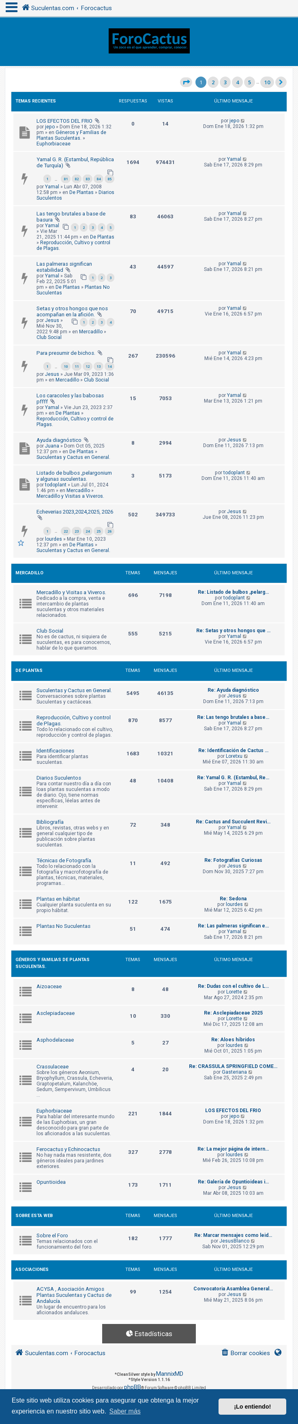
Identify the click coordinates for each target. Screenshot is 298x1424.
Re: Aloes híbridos (233, 1039)
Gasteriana (234, 1072)
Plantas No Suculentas (63, 926)
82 (77, 178)
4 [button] (237, 82)
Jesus (52, 320)
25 (98, 531)
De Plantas (81, 192)
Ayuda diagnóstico (58, 440)
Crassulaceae (52, 1067)
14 (109, 366)
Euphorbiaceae (53, 144)
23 (77, 531)
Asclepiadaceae (55, 1013)
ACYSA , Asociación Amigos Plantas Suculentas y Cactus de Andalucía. (73, 1295)
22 (66, 531)
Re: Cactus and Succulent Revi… (233, 822)
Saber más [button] (124, 1411)
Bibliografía (50, 822)
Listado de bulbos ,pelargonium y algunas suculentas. (74, 476)
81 (66, 178)
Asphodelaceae (55, 1040)
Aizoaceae (49, 986)
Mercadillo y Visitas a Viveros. (70, 496)
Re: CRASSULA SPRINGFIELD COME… (233, 1066)
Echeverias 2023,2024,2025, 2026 (74, 512)
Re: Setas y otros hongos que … (233, 630)
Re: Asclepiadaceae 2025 (233, 1013)
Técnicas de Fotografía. (64, 860)
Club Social (49, 337)
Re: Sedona (233, 899)
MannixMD (169, 1373)
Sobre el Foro (52, 1235)
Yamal (52, 187)
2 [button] (213, 82)
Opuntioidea (51, 1182)
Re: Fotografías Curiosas (233, 860)
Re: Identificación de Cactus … (233, 750)
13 (98, 366)
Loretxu (234, 756)
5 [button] (249, 82)
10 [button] (267, 82)
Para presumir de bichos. (65, 353)
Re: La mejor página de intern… (233, 1149)
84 (98, 178)
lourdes (53, 539)
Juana (52, 446)
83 (88, 178)
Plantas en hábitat (58, 899)
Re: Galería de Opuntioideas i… (233, 1182)
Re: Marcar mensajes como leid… (233, 1235)
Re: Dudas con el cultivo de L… (233, 986)
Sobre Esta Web (34, 1215)
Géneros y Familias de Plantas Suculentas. (71, 135)
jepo (50, 127)
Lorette (234, 992)
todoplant (55, 485)
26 (109, 531)
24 (88, 531)
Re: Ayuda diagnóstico (233, 690)
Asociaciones (32, 1269)
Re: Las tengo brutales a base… (233, 717)
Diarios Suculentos (58, 778)
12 (88, 366)
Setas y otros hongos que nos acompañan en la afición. (72, 311)
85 (109, 178)
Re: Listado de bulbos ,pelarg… (233, 592)
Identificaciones (55, 751)
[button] (186, 82)
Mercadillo (91, 332)
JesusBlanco (234, 1241)
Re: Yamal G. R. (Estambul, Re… (233, 777)
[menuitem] (245, 1353)
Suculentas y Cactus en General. (73, 457)
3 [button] (225, 82)
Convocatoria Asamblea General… (233, 1289)
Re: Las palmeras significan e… (233, 926)
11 (77, 366)
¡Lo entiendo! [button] (252, 1406)
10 (66, 366)
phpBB (132, 1387)
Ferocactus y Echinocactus (68, 1149)
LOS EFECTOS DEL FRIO (64, 121)
